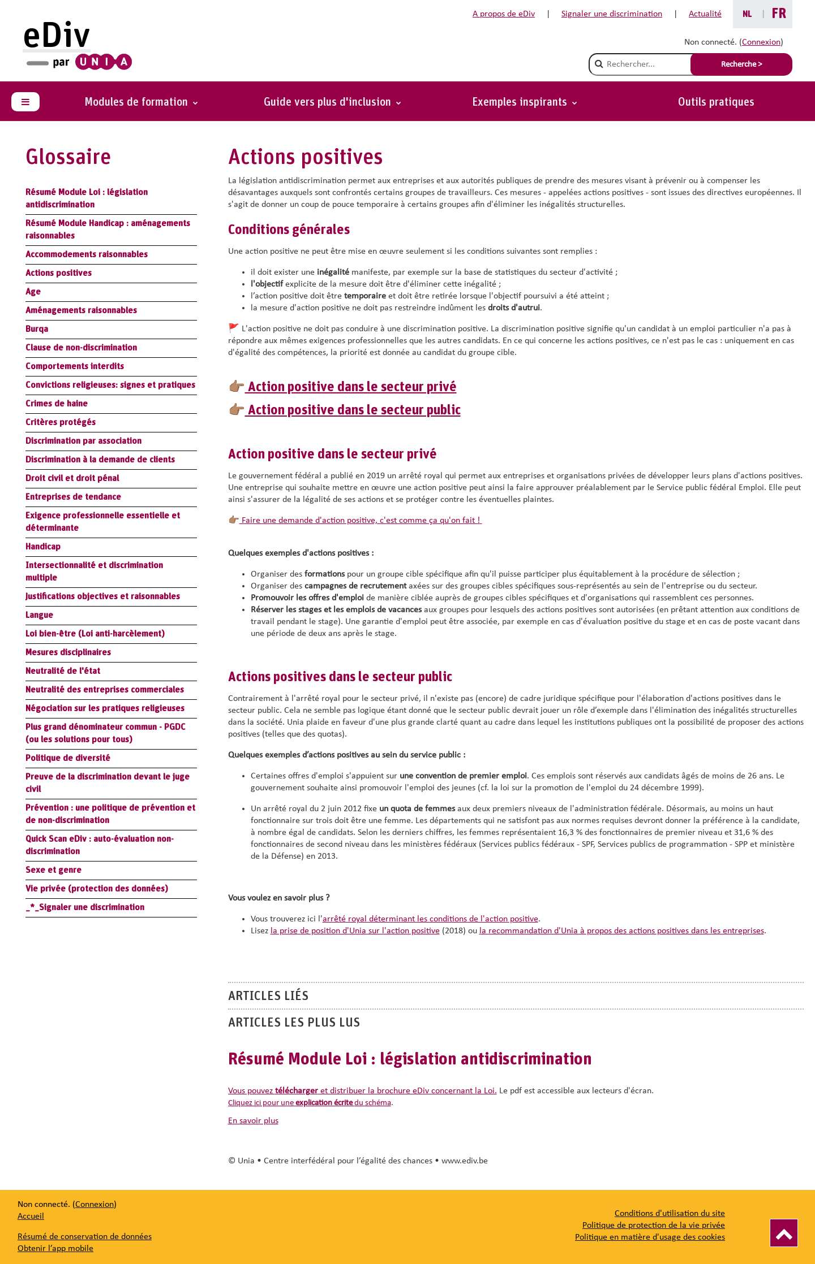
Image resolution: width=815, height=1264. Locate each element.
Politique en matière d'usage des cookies (650, 1237)
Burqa (36, 329)
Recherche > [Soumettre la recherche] (741, 64)
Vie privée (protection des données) (96, 888)
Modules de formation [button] (137, 102)
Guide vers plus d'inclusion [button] (329, 102)
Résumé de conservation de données (85, 1236)
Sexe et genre (53, 870)
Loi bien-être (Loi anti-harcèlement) (95, 633)
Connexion (761, 42)
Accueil (31, 1216)
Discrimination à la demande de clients (100, 459)
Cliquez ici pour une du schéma (309, 1103)
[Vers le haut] (784, 1233)
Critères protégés (60, 422)
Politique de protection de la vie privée (653, 1225)
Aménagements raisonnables (81, 310)
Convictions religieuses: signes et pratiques (110, 384)
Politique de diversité (67, 758)
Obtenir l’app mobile (55, 1248)
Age (33, 291)
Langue (39, 615)
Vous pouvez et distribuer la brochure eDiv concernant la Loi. (362, 1091)
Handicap (43, 546)
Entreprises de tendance (73, 496)
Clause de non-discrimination (81, 347)
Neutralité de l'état (62, 671)
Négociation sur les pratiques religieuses (105, 708)
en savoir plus (253, 1121)
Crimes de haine (56, 403)
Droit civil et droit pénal (72, 478)
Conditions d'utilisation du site (670, 1213)
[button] (524, 102)
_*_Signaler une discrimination (84, 907)
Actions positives (58, 273)
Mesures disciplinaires (68, 652)
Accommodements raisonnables (86, 254)
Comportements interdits (74, 366)
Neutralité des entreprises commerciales (104, 689)
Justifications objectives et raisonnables (102, 596)
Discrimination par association (83, 440)
